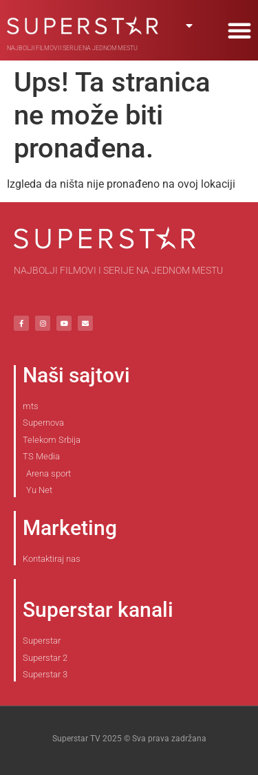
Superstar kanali (98, 610)
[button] (239, 30)
